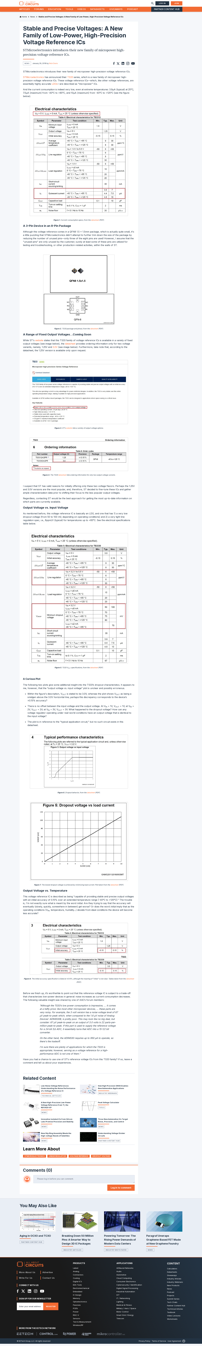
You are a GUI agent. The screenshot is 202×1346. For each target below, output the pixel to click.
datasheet (95, 222)
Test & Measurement (82, 1324)
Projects (170, 1298)
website (39, 342)
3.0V (55, 349)
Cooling (76, 1280)
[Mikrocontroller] (111, 1336)
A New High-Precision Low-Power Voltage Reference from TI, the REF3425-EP (56, 1107)
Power (76, 1314)
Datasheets (97, 9)
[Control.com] (49, 1336)
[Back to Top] (183, 1343)
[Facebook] (18, 1293)
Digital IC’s (77, 1284)
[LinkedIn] (29, 1293)
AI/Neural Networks (124, 1270)
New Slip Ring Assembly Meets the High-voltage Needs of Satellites (56, 1136)
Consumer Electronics (126, 1284)
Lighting (119, 1304)
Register (51, 1309)
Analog (76, 1274)
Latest (75, 1270)
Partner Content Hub (167, 9)
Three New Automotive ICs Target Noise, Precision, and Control (113, 1122)
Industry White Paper (116, 1252)
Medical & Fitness (124, 1307)
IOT (118, 1297)
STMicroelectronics (33, 79)
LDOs (55, 86)
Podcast (132, 9)
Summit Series (173, 1301)
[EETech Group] (25, 1336)
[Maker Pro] (86, 1336)
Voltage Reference (79, 1158)
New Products (173, 1288)
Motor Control (122, 1314)
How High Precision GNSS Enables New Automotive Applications (113, 1089)
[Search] (152, 3)
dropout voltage (101, 1158)
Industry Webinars (108, 1095)
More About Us (27, 1274)
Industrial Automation (125, 1294)
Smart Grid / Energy (125, 1317)
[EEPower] (69, 1336)
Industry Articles (72, 1252)
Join (176, 3)
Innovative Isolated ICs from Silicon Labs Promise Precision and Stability (57, 1122)
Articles (24, 9)
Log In (162, 3)
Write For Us (25, 1280)
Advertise (48, 1274)
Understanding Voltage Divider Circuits (111, 1136)
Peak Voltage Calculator (108, 1105)
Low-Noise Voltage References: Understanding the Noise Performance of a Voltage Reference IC (58, 1090)
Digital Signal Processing (127, 1290)
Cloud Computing (124, 1280)
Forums (39, 9)
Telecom (120, 1321)
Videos (81, 9)
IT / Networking (123, 1300)
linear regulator (57, 1158)
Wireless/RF (78, 1327)
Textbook (171, 1314)
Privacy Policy (144, 1343)
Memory (76, 1300)
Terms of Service (159, 1343)
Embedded (77, 1294)
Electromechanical (81, 1290)
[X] (23, 1293)
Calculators (172, 1271)
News (44, 1115)
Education (54, 9)
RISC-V (76, 1317)
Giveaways (116, 9)
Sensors (76, 1321)
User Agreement (174, 1343)
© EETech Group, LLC (26, 1343)
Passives (77, 1307)
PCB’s (75, 1310)
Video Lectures (173, 1318)
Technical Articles (51, 1098)
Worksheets (172, 1321)
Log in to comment (121, 1190)
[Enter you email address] (30, 1308)
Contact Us (49, 1280)
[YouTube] (42, 1293)
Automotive (121, 1277)
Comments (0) (37, 1172)
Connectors (78, 1277)
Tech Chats (172, 1304)
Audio (118, 1274)
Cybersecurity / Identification (129, 1287)
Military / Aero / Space (126, 1310)
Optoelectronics (80, 1304)
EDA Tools (77, 1287)
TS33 (70, 79)
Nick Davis (53, 63)
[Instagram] (35, 1293)
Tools (69, 9)
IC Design (77, 1297)
